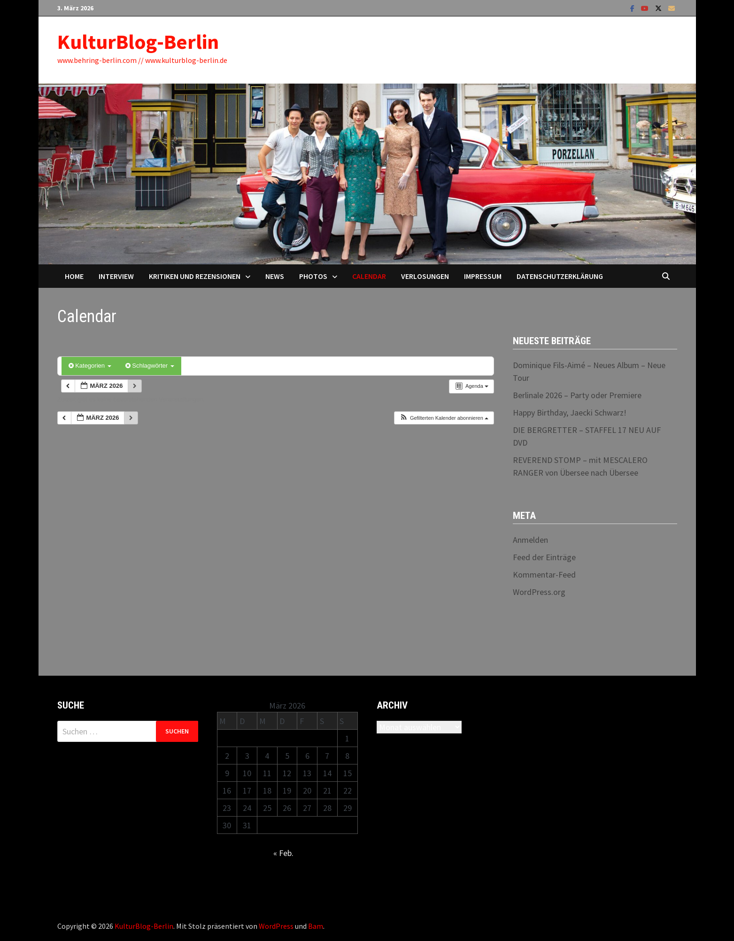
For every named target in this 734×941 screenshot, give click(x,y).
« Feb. (283, 853)
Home (74, 276)
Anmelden (530, 539)
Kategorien (90, 365)
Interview (116, 276)
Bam (315, 926)
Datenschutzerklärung (560, 276)
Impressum (483, 276)
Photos (313, 276)
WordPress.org (539, 591)
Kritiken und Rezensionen (194, 276)
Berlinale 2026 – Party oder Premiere (577, 395)
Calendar (369, 276)
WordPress (276, 926)
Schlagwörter (149, 365)
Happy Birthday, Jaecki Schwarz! (569, 412)
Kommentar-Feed (544, 574)
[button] (443, 418)
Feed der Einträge (544, 557)
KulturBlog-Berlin (138, 41)
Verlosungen (425, 276)
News (274, 276)
